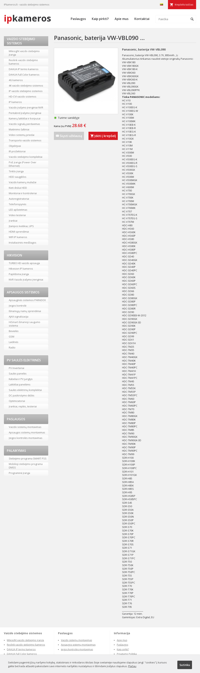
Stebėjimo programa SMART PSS (27, 458)
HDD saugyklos (17, 177)
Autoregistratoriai (19, 198)
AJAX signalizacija (18, 316)
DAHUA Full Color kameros (24, 74)
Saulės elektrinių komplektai (25, 390)
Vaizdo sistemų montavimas (25, 427)
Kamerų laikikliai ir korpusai (24, 118)
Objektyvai (15, 146)
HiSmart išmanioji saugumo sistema (24, 323)
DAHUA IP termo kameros (23, 69)
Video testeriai (17, 215)
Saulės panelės (18, 373)
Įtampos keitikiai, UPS (21, 226)
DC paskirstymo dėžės (21, 395)
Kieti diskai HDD (18, 187)
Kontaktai (141, 19)
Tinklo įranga (16, 171)
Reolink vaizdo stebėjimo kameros (23, 61)
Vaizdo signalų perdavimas (24, 124)
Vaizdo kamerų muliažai (22, 182)
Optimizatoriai (17, 401)
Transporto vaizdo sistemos (25, 140)
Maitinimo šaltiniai (19, 129)
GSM (11, 336)
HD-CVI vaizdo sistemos (22, 96)
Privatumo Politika (127, 654)
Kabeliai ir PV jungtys (21, 379)
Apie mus (122, 19)
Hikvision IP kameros (21, 268)
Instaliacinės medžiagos (22, 242)
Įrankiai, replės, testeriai (23, 406)
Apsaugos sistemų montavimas (27, 432)
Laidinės (13, 342)
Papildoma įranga (19, 274)
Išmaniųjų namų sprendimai (25, 311)
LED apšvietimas (18, 209)
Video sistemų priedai (21, 135)
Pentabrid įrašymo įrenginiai (25, 113)
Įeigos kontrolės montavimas (25, 438)
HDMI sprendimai (19, 231)
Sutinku (184, 665)
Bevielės (14, 331)
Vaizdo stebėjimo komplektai (25, 157)
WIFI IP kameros (18, 237)
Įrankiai (13, 220)
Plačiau (132, 666)
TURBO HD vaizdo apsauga (24, 263)
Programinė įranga (19, 473)
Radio (12, 347)
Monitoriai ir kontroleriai (23, 193)
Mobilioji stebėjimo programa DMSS (26, 465)
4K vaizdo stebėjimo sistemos (26, 85)
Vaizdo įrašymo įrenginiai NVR (26, 107)
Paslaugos (78, 19)
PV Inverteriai (16, 368)
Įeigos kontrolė (17, 305)
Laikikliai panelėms (19, 384)
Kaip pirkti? (100, 19)
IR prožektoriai (17, 151)
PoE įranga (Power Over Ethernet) (22, 164)
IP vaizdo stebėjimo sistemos (26, 91)
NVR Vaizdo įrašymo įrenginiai (26, 279)
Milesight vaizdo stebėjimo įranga (24, 52)
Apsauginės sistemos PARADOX (27, 300)
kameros (27, 18)
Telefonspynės (17, 204)
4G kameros (16, 80)
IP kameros (15, 102)
